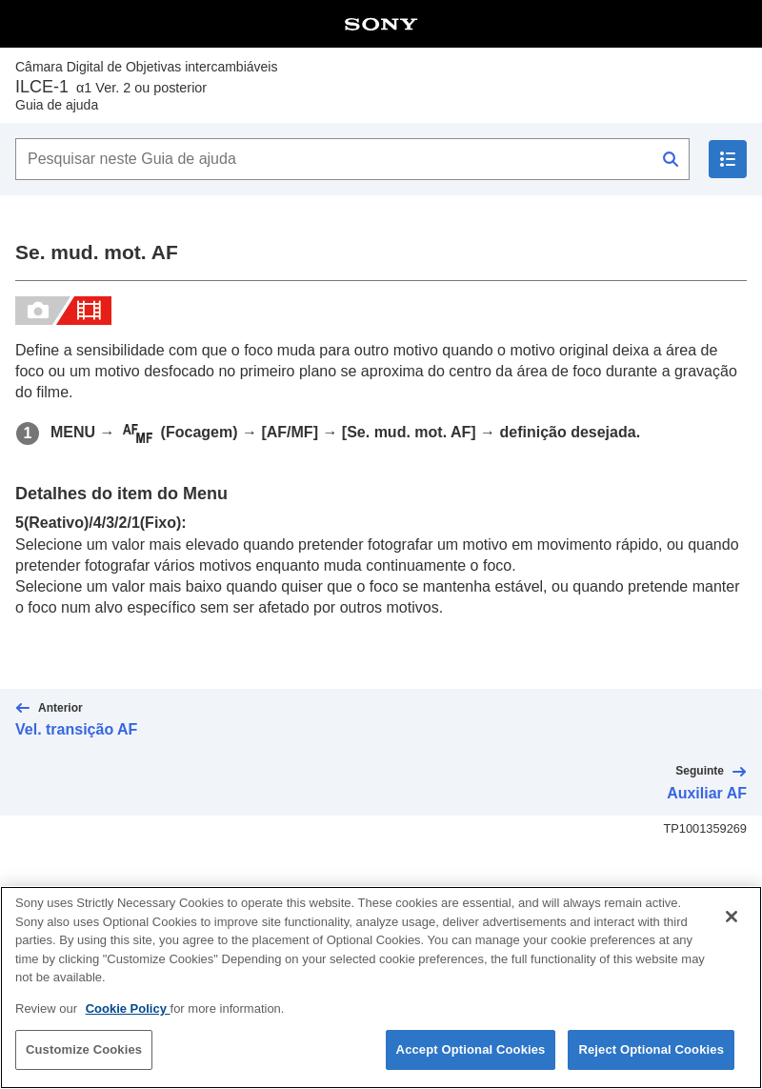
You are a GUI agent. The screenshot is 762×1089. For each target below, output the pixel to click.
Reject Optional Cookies (651, 1051)
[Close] (731, 918)
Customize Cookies (84, 1051)
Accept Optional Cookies (471, 1051)
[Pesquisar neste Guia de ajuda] (352, 159)
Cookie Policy (128, 1010)
